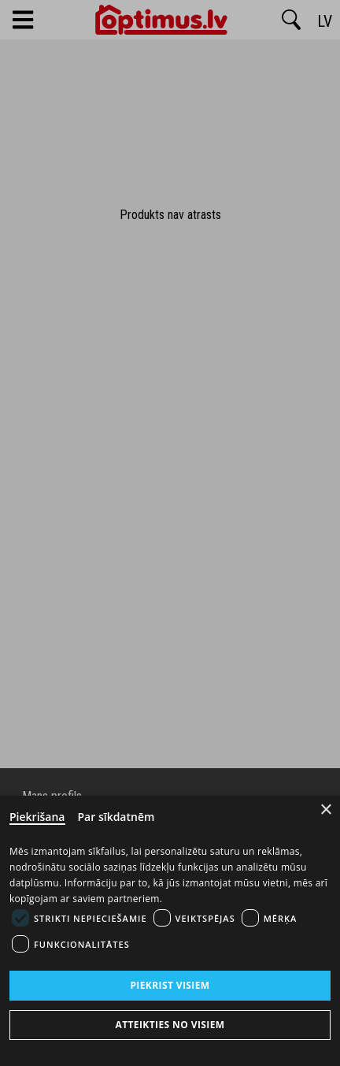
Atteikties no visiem (169, 1024)
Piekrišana (37, 816)
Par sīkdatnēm (116, 816)
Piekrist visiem (169, 985)
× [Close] (326, 809)
